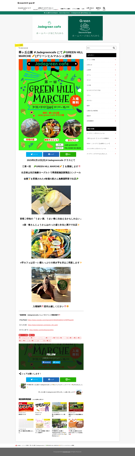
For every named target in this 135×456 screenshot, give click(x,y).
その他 (32, 335)
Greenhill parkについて (24, 9)
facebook (47, 362)
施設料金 (98, 9)
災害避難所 (90, 121)
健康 (88, 105)
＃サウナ (50, 338)
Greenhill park (66, 451)
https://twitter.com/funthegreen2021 (41, 330)
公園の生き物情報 (92, 110)
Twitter (57, 362)
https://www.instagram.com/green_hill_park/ (43, 325)
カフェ (89, 75)
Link (83, 8)
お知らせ (89, 64)
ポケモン (89, 100)
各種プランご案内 (65, 8)
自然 (49, 340)
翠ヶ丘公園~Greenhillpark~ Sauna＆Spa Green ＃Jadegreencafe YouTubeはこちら (67, 12)
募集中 (89, 116)
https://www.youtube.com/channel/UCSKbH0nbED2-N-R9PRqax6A (51, 320)
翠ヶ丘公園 (27, 340)
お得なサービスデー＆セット (45, 9)
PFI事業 (57, 338)
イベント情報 (76, 8)
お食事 (89, 70)
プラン (89, 95)
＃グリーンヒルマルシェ (39, 338)
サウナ (89, 80)
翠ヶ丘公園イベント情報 (39, 340)
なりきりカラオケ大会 (93, 90)
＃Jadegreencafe (25, 338)
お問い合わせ (90, 9)
